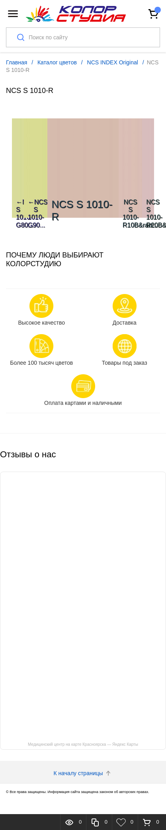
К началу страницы (83, 773)
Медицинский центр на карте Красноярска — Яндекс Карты (83, 744)
